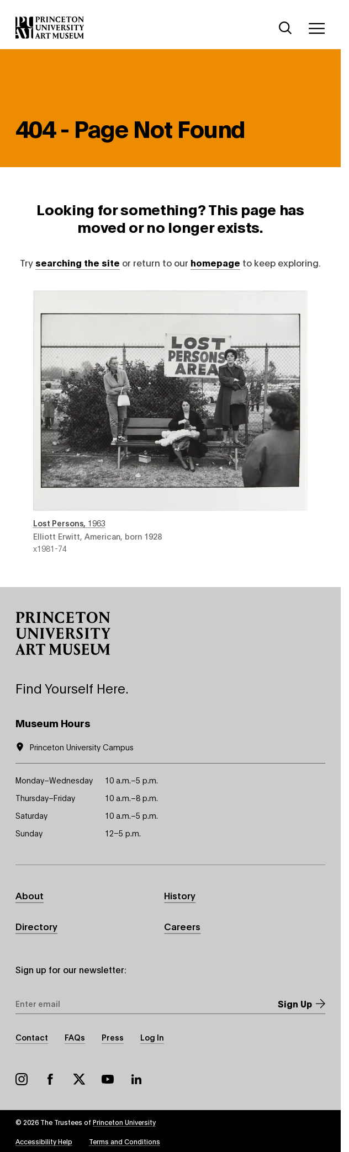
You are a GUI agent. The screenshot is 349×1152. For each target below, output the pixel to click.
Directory (36, 926)
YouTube (108, 1079)
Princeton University (124, 1122)
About (29, 895)
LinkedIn (136, 1079)
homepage (215, 262)
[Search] (285, 28)
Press (113, 1037)
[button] (62, 633)
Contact (31, 1037)
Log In (152, 1037)
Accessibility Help (43, 1141)
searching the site (77, 262)
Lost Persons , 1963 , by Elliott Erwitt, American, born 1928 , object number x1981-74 (170, 422)
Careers (182, 926)
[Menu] (316, 28)
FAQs (75, 1037)
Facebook (50, 1079)
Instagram (21, 1079)
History (179, 895)
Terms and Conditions (124, 1141)
